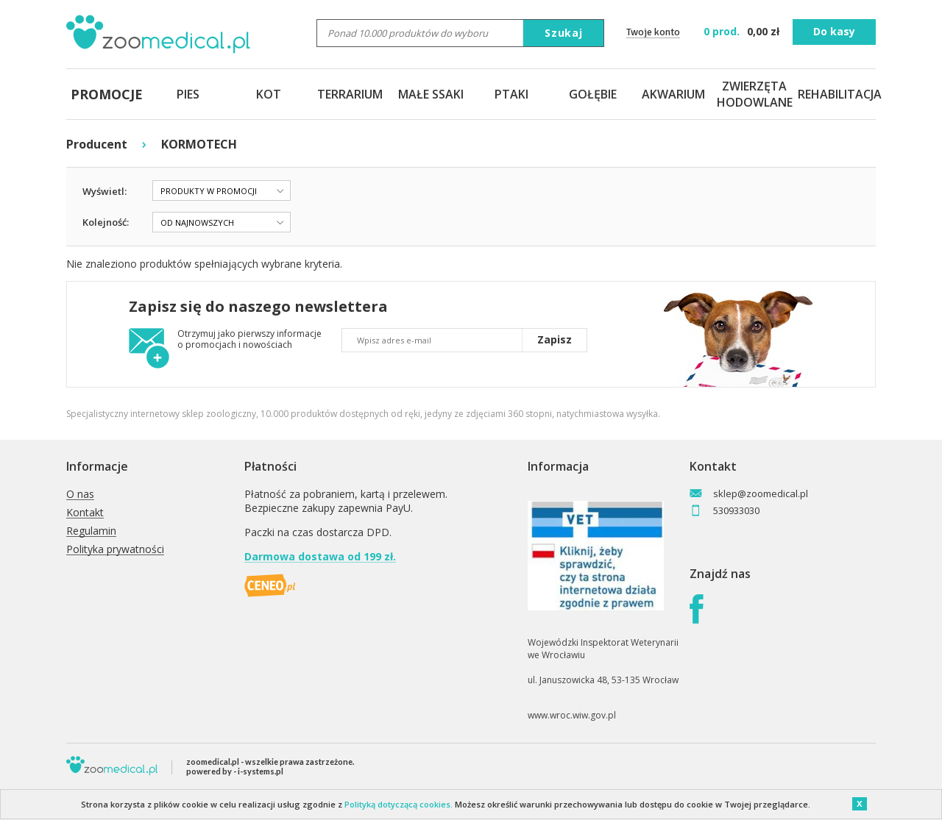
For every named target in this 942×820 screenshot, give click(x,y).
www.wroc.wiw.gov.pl (572, 715)
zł (743, 31)
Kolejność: (105, 222)
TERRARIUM (350, 94)
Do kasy (834, 31)
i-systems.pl (260, 771)
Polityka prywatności (115, 549)
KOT (268, 94)
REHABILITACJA (835, 94)
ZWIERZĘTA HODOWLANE (754, 94)
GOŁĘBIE (593, 94)
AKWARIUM (673, 94)
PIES (188, 94)
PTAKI (511, 94)
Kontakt (85, 512)
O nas (80, 494)
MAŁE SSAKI (431, 94)
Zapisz (554, 339)
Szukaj (564, 33)
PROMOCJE (107, 94)
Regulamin (91, 531)
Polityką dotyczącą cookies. (398, 804)
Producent (96, 144)
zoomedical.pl (212, 761)
